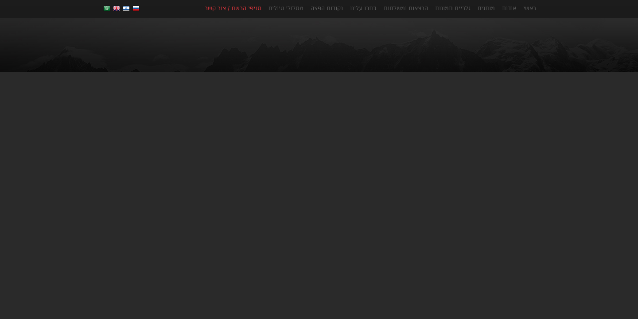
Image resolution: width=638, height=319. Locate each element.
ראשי (529, 8)
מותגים (486, 8)
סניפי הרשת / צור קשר (233, 8)
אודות (509, 8)
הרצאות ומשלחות (406, 8)
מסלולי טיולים (285, 8)
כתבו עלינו (363, 8)
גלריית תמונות (453, 8)
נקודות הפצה (327, 8)
